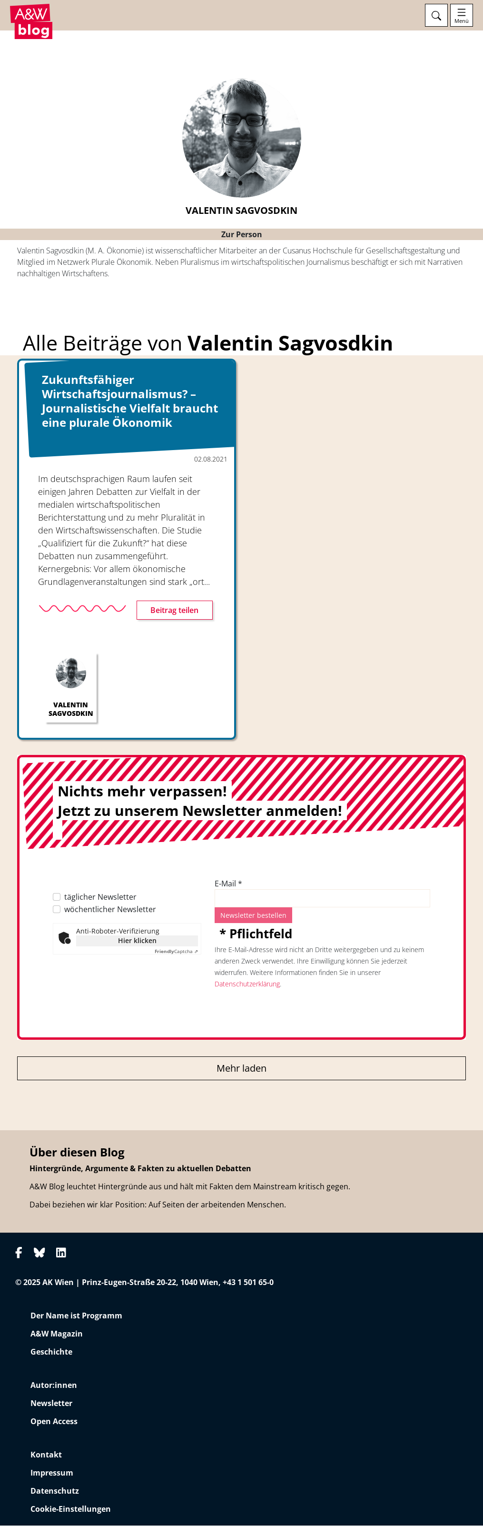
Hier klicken (137, 941)
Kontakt (46, 1456)
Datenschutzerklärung (247, 985)
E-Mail (228, 885)
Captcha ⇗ (176, 952)
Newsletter (51, 1404)
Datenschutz (54, 1492)
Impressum (51, 1474)
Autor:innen (53, 1386)
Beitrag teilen (174, 611)
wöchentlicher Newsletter (110, 910)
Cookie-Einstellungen (70, 1510)
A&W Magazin (56, 1335)
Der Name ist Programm (76, 1317)
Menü (461, 21)
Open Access (54, 1422)
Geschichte (51, 1353)
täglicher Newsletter (100, 898)
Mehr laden (241, 1069)
